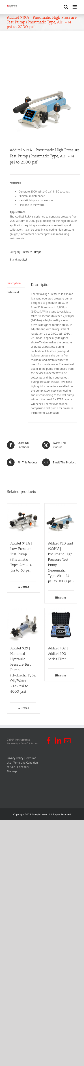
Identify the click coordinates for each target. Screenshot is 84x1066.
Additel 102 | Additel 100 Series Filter (58, 653)
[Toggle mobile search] (66, 7)
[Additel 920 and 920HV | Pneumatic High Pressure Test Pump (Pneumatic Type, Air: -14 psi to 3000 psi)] (61, 520)
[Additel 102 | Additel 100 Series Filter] (61, 624)
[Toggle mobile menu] (75, 7)
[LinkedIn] (58, 740)
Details (25, 586)
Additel (22, 259)
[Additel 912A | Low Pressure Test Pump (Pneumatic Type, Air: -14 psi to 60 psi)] (23, 520)
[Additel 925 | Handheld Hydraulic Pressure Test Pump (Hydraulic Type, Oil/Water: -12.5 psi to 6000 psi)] (23, 624)
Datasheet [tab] (13, 292)
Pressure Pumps (31, 252)
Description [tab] (14, 283)
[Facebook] (48, 740)
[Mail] (67, 740)
